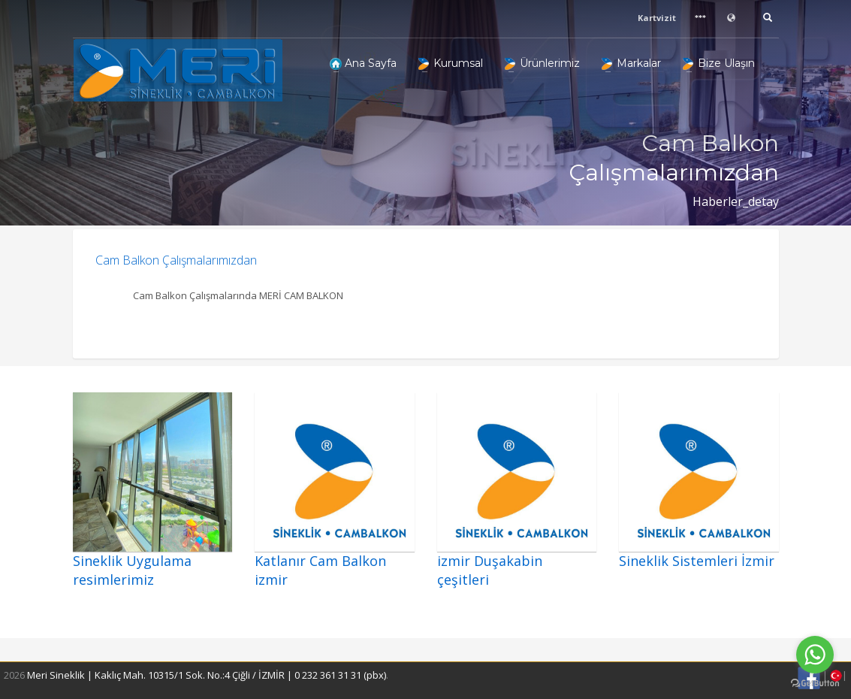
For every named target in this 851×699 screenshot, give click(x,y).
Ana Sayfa (363, 63)
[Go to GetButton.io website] (815, 683)
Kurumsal (450, 63)
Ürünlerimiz (542, 63)
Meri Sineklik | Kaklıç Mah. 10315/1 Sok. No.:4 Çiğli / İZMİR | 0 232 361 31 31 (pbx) (206, 675)
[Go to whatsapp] (815, 654)
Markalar (631, 63)
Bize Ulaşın (719, 63)
